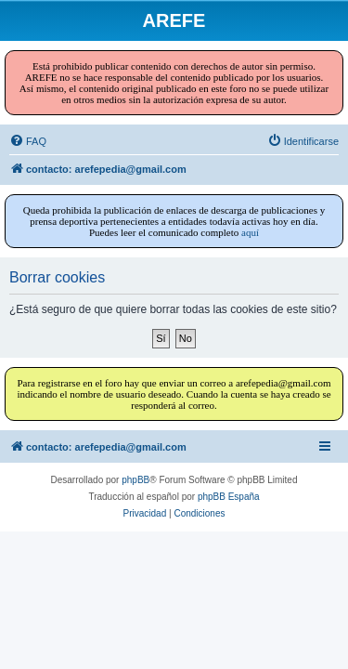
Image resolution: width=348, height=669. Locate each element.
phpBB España (229, 497)
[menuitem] (27, 141)
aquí (250, 232)
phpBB (135, 480)
